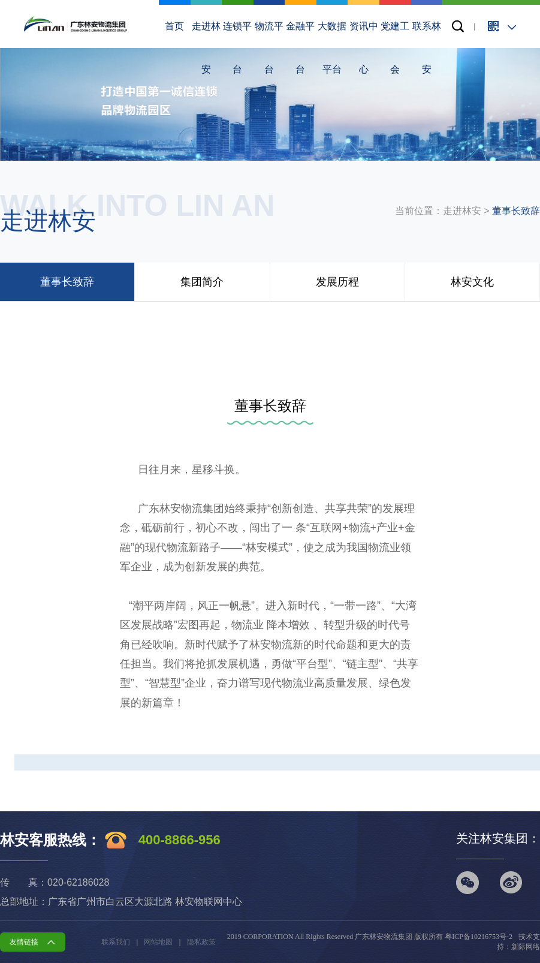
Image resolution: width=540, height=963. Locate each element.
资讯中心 (363, 7)
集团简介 (202, 282)
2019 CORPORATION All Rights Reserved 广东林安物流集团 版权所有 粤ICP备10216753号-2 (369, 936)
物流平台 (269, 7)
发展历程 (337, 282)
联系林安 (426, 7)
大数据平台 (332, 7)
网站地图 (158, 942)
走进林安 (206, 7)
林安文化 (472, 282)
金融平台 (300, 7)
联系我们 (115, 942)
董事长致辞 (516, 211)
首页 (175, 7)
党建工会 (395, 7)
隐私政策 (201, 942)
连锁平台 (238, 7)
